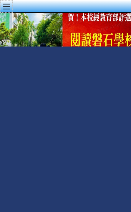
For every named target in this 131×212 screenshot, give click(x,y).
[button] (6, 6)
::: (120, 20)
